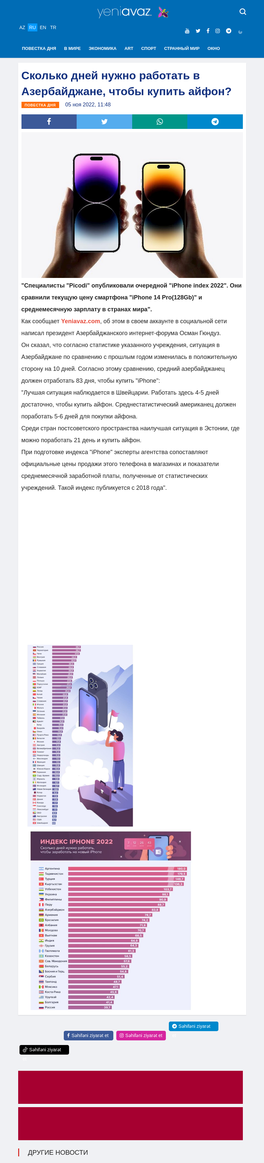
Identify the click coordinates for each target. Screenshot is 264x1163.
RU (32, 27)
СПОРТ (148, 48)
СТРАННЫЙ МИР (182, 48)
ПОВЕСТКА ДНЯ (39, 48)
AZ (22, 27)
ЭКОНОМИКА (102, 48)
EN (43, 27)
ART (129, 48)
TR (53, 27)
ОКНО (213, 48)
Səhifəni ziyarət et (87, 1035)
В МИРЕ (72, 48)
